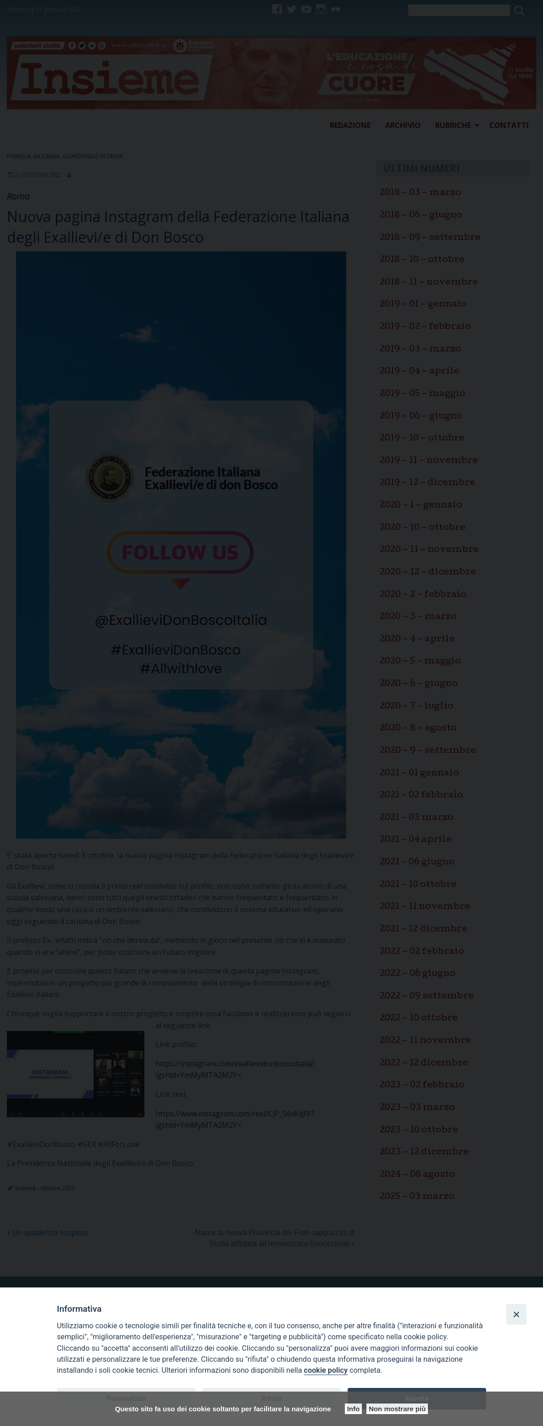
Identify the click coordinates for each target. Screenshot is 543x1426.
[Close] (516, 1314)
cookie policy (326, 1370)
